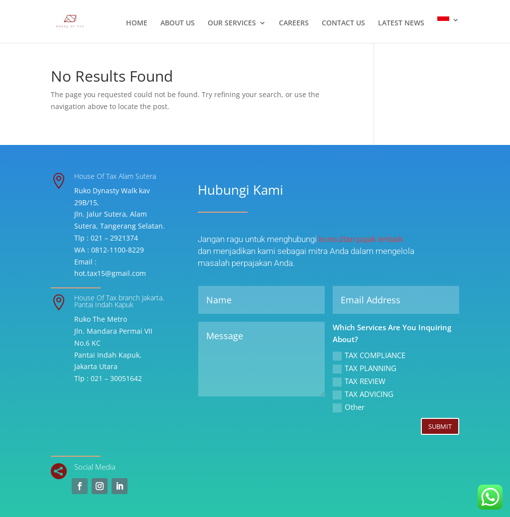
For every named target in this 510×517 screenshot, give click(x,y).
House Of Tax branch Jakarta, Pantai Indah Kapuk (119, 301)
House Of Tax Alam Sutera (115, 176)
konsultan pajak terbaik (361, 239)
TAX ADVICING (363, 394)
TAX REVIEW (359, 381)
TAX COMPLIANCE (369, 355)
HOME (136, 23)
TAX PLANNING (364, 368)
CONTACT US (343, 23)
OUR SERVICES (232, 23)
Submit (440, 426)
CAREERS (294, 23)
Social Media (95, 467)
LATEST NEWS (401, 23)
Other (349, 407)
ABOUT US (177, 23)
